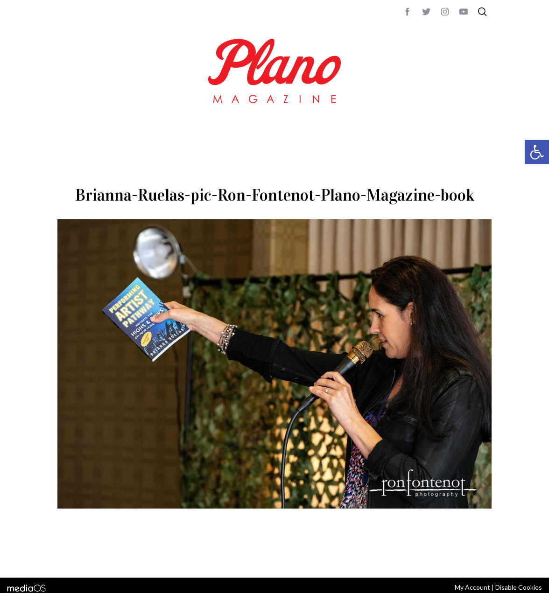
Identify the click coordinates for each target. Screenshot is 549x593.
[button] (537, 152)
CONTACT (95, 558)
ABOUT (67, 558)
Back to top (466, 558)
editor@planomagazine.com (337, 558)
